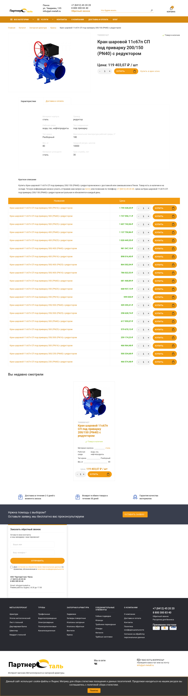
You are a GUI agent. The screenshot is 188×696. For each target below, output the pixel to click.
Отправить (37, 561)
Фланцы (99, 620)
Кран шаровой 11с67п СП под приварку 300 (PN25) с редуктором (41, 329)
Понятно (94, 690)
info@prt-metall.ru (52, 11)
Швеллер (14, 630)
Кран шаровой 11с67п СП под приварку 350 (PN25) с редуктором (41, 289)
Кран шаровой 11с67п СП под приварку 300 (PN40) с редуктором (41, 321)
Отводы (98, 628)
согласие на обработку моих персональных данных (39, 567)
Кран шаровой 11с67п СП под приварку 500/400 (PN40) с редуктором (43, 248)
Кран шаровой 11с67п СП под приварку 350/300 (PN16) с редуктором (43, 337)
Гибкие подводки (103, 616)
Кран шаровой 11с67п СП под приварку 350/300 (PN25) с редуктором (43, 313)
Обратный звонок (80, 11)
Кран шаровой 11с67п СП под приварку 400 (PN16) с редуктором (41, 256)
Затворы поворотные (76, 618)
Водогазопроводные (47, 618)
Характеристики (28, 101)
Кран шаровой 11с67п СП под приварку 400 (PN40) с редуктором (41, 232)
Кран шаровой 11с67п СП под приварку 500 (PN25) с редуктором (41, 224)
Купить (126, 71)
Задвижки (71, 614)
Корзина (171, 9)
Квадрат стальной (18, 635)
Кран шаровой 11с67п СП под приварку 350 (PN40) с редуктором (41, 281)
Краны (70, 635)
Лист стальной (16, 622)
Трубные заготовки (104, 637)
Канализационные (46, 630)
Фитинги (99, 633)
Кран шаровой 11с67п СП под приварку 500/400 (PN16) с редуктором (43, 272)
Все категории (19, 19)
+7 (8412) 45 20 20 (81, 5)
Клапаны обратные (75, 626)
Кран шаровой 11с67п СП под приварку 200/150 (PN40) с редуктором (93, 430)
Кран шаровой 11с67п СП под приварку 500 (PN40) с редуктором (41, 216)
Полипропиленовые (47, 626)
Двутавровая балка (18, 626)
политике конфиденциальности (50, 569)
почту (88, 189)
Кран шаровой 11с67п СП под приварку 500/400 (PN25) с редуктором (43, 264)
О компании (77, 19)
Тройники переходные (105, 624)
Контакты (62, 19)
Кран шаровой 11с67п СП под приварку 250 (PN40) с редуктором (41, 362)
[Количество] (104, 71)
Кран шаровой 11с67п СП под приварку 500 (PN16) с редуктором (41, 208)
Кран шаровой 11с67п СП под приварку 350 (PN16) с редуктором (41, 297)
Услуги (42, 19)
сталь (107, 448)
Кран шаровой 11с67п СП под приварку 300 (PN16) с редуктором (41, 345)
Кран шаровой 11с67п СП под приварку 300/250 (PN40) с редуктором (43, 353)
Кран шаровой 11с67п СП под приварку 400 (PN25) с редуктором (41, 240)
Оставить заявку (135, 514)
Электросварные (45, 622)
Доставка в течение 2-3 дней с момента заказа (36, 497)
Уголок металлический (20, 618)
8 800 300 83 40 (79, 8)
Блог (115, 19)
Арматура (14, 614)
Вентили (71, 630)
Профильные (44, 614)
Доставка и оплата (98, 19)
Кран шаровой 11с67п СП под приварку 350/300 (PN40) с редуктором (43, 305)
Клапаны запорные (75, 622)
